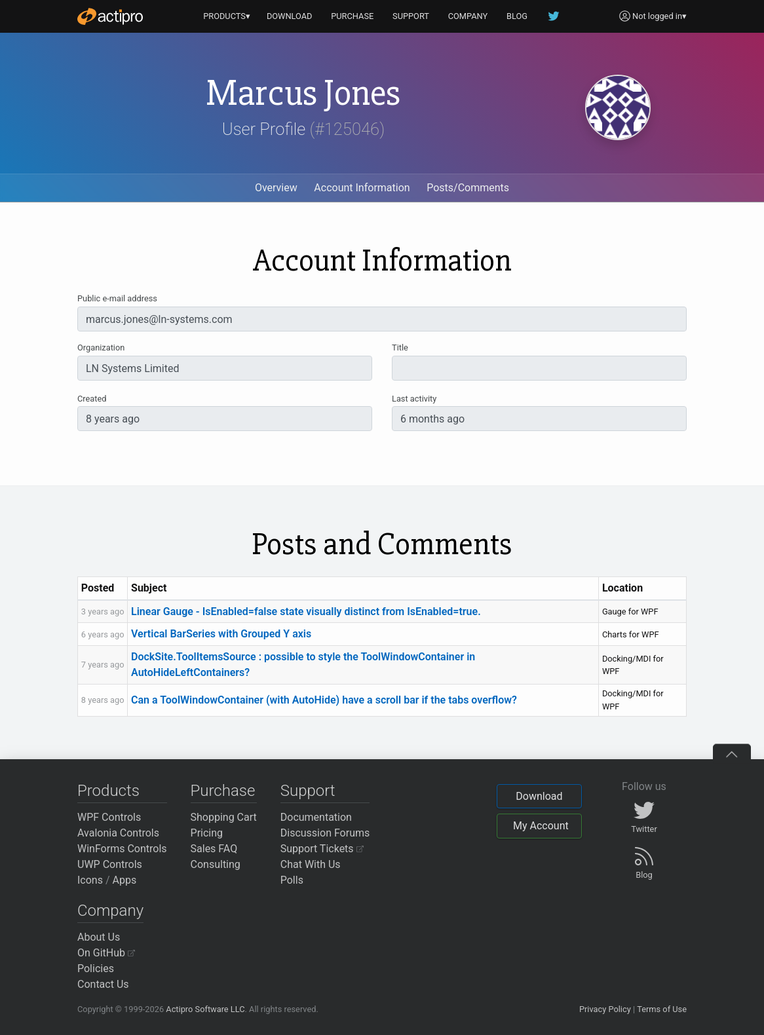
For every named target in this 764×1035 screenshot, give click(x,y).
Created (91, 399)
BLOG (516, 16)
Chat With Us (310, 864)
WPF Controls (109, 817)
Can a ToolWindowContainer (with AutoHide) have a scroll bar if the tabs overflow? (324, 700)
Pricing (207, 833)
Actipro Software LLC (205, 1009)
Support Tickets (322, 848)
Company (110, 910)
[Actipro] (110, 16)
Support (307, 790)
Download (539, 796)
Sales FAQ (214, 848)
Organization (100, 347)
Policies (95, 968)
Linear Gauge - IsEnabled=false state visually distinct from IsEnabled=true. (306, 611)
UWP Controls (109, 864)
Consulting (215, 864)
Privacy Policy (605, 1009)
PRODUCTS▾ (226, 16)
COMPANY (468, 16)
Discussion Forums (325, 833)
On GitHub (106, 953)
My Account (541, 825)
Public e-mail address (117, 298)
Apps (125, 880)
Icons (90, 880)
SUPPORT (410, 16)
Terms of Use (662, 1009)
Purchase (223, 790)
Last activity (414, 399)
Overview (276, 187)
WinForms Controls (122, 848)
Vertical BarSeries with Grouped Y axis (221, 634)
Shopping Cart (224, 817)
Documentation (316, 817)
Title (400, 347)
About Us (98, 937)
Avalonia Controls (118, 833)
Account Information (362, 187)
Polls (291, 880)
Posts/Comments (468, 187)
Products (108, 790)
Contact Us (103, 984)
